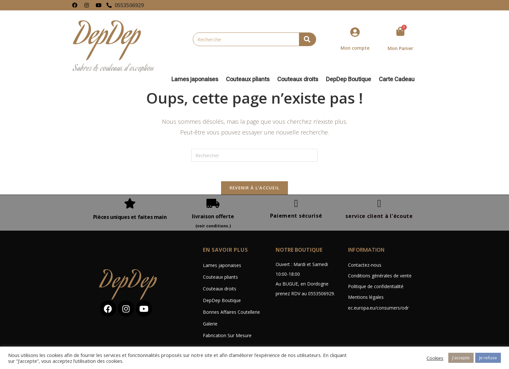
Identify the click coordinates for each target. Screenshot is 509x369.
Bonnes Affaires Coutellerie (231, 312)
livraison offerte (213, 216)
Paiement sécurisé (296, 215)
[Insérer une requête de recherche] (254, 155)
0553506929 (129, 5)
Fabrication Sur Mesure (227, 335)
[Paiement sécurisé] (296, 203)
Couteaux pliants (249, 79)
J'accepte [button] (461, 358)
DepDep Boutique (350, 79)
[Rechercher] (307, 39)
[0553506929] (109, 5)
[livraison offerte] (213, 203)
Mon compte (355, 48)
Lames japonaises (196, 79)
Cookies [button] (435, 358)
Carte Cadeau (397, 79)
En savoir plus (225, 249)
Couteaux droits (299, 79)
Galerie (210, 324)
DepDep (128, 282)
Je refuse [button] (488, 358)
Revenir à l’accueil (255, 188)
